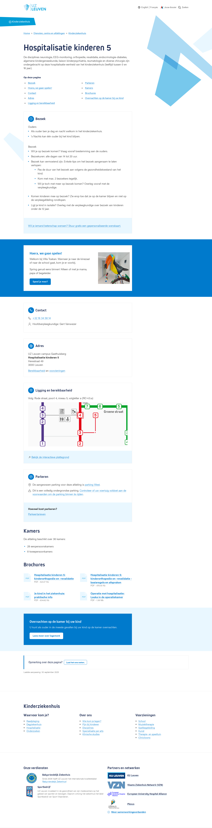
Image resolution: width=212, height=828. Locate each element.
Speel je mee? (40, 281)
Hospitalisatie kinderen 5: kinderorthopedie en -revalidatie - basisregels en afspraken (111, 578)
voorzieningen (57, 370)
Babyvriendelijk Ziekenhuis (54, 781)
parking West (92, 484)
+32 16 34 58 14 (42, 318)
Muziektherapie (146, 724)
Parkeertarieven (37, 514)
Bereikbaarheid (36, 370)
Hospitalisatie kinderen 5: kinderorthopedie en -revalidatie (54, 576)
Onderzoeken (33, 731)
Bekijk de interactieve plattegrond (50, 457)
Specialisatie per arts (92, 731)
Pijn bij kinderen (90, 724)
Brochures (90, 93)
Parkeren (89, 83)
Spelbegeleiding (146, 727)
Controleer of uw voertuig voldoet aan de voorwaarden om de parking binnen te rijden (79, 492)
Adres (31, 98)
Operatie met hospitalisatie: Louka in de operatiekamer (107, 595)
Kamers (89, 88)
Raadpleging (32, 721)
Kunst (141, 731)
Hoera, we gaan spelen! (40, 88)
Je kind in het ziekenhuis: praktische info (49, 595)
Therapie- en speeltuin (149, 734)
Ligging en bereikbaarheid (41, 103)
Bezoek (31, 83)
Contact (32, 93)
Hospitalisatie (33, 727)
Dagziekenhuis (33, 724)
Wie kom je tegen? (91, 721)
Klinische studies (91, 734)
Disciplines (87, 727)
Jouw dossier (170, 7)
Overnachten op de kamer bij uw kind (104, 98)
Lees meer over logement (46, 635)
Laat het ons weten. (75, 662)
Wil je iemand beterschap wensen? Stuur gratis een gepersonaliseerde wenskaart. (74, 225)
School (142, 721)
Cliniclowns (144, 737)
